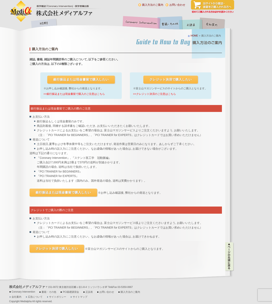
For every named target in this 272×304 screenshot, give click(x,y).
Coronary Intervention (140, 23)
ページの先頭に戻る (229, 256)
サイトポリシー (57, 296)
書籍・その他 (170, 23)
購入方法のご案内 (152, 4)
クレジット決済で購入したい (170, 79)
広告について (35, 296)
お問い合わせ (177, 4)
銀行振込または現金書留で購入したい (81, 79)
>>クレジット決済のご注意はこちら (154, 93)
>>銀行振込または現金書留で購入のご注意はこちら (74, 93)
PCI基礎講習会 (71, 292)
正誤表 (191, 23)
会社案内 (215, 23)
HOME (44, 23)
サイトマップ (80, 296)
